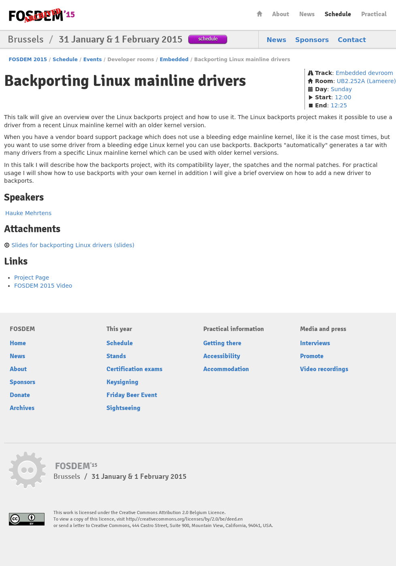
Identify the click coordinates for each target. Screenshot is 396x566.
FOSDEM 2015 (28, 59)
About (280, 14)
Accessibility (221, 356)
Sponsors (312, 40)
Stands (116, 356)
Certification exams (134, 369)
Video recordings (324, 369)
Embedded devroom (364, 73)
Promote (312, 356)
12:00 (343, 97)
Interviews (315, 343)
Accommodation (226, 369)
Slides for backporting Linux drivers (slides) (72, 245)
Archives (22, 408)
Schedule (338, 14)
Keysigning (122, 382)
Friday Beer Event (131, 395)
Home (259, 14)
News (307, 14)
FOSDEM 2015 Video (43, 285)
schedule (207, 39)
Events (92, 59)
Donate (20, 395)
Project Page (31, 277)
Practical (374, 14)
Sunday (341, 89)
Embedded (174, 59)
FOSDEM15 (42, 15)
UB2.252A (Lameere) (366, 81)
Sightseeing (123, 408)
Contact (352, 40)
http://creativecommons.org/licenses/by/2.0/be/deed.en (184, 519)
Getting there (222, 343)
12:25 (339, 105)
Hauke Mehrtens (28, 213)
